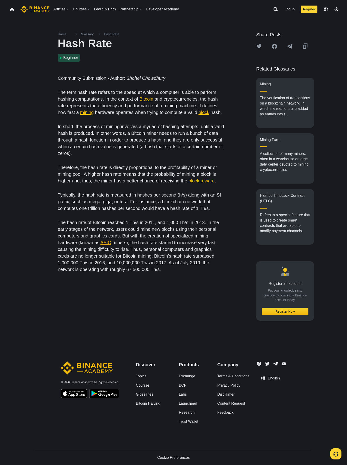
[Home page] (35, 9)
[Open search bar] (274, 9)
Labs (183, 394)
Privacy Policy (228, 385)
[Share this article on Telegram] (289, 46)
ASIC (105, 242)
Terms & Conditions (233, 376)
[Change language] (325, 9)
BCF (182, 385)
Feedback (225, 412)
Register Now (285, 311)
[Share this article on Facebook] (274, 46)
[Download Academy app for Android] (104, 394)
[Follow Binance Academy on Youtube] (284, 363)
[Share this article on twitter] (259, 46)
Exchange (187, 376)
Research (187, 412)
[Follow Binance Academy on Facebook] (259, 363)
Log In (289, 9)
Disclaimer (226, 394)
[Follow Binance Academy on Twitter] (267, 364)
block (203, 112)
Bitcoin (146, 99)
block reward (202, 180)
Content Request (231, 403)
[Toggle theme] (336, 9)
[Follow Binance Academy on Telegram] (275, 364)
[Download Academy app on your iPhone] (74, 394)
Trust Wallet (188, 421)
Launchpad (188, 403)
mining (87, 112)
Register (309, 9)
